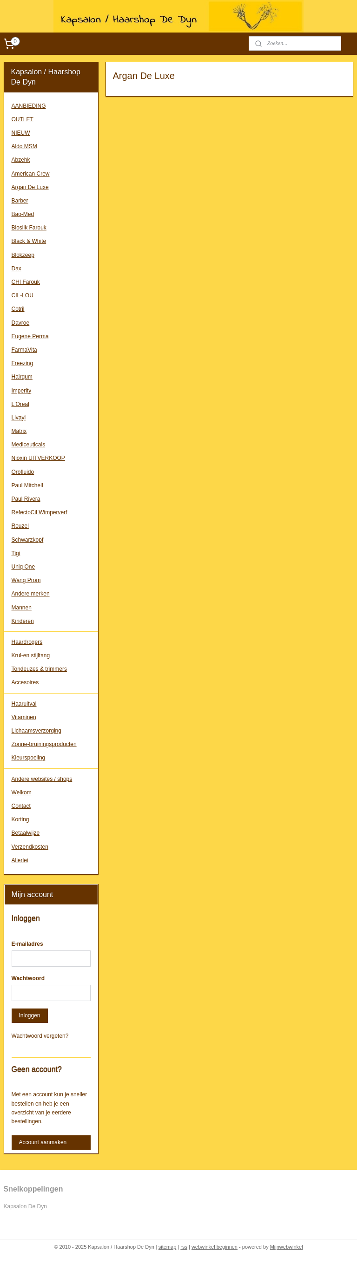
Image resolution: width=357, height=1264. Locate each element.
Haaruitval (24, 704)
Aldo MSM (24, 146)
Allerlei (20, 860)
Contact (21, 806)
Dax (16, 268)
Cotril (18, 309)
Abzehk (21, 160)
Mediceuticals (29, 444)
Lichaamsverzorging (36, 730)
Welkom (22, 792)
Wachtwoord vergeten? (40, 1036)
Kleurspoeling (29, 757)
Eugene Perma (30, 336)
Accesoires (25, 682)
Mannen (22, 607)
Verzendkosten (30, 847)
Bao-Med (23, 214)
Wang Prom (26, 580)
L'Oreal (20, 404)
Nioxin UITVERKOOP (38, 458)
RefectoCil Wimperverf (39, 512)
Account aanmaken (43, 1142)
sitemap (168, 1247)
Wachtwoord (28, 978)
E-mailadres (27, 944)
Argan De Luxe (30, 187)
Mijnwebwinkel (286, 1247)
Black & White (29, 241)
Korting (20, 819)
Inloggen (29, 1015)
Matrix (19, 431)
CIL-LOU (22, 295)
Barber (20, 200)
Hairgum (22, 376)
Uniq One (23, 566)
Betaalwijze (26, 833)
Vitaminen (24, 717)
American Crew (31, 173)
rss (183, 1247)
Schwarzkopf (28, 540)
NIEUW (21, 133)
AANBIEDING (29, 106)
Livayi (19, 417)
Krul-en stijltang (31, 655)
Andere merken (31, 593)
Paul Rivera (26, 499)
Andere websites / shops (42, 779)
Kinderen (23, 621)
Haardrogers (27, 642)
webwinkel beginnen (215, 1247)
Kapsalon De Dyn (25, 1206)
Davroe (21, 323)
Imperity (22, 390)
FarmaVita (24, 350)
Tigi (16, 553)
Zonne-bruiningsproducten (44, 744)
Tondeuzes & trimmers (39, 669)
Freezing (22, 363)
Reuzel (20, 526)
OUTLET (22, 119)
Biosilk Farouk (29, 227)
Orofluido (23, 472)
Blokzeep (23, 255)
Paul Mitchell (27, 485)
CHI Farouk (26, 282)
